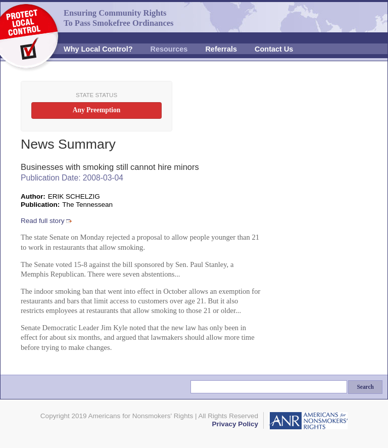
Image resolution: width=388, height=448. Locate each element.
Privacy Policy (235, 424)
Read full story (42, 221)
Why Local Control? (98, 49)
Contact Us (274, 49)
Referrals (221, 49)
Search (365, 387)
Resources (169, 49)
